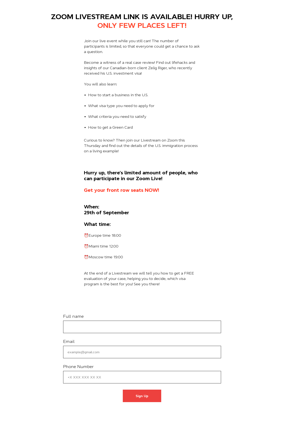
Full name (73, 316)
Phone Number (78, 366)
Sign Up (142, 396)
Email (69, 341)
